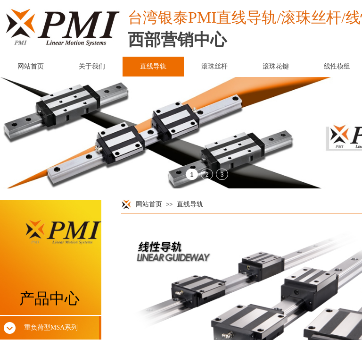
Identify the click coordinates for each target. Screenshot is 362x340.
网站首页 (149, 204)
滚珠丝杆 (214, 66)
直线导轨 (190, 204)
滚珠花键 (276, 66)
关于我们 (92, 66)
